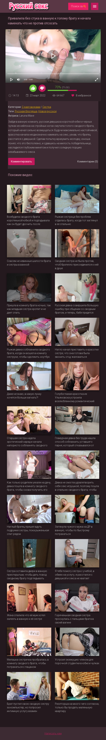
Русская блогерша (26, 111)
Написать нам (53, 733)
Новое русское (47, 111)
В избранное (83, 95)
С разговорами (31, 106)
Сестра (47, 106)
